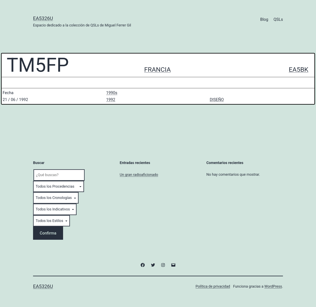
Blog (264, 19)
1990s (111, 92)
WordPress (273, 286)
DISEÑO (217, 99)
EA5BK (298, 69)
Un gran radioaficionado (139, 174)
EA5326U (43, 18)
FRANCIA (157, 69)
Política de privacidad (212, 286)
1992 (110, 99)
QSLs (278, 19)
